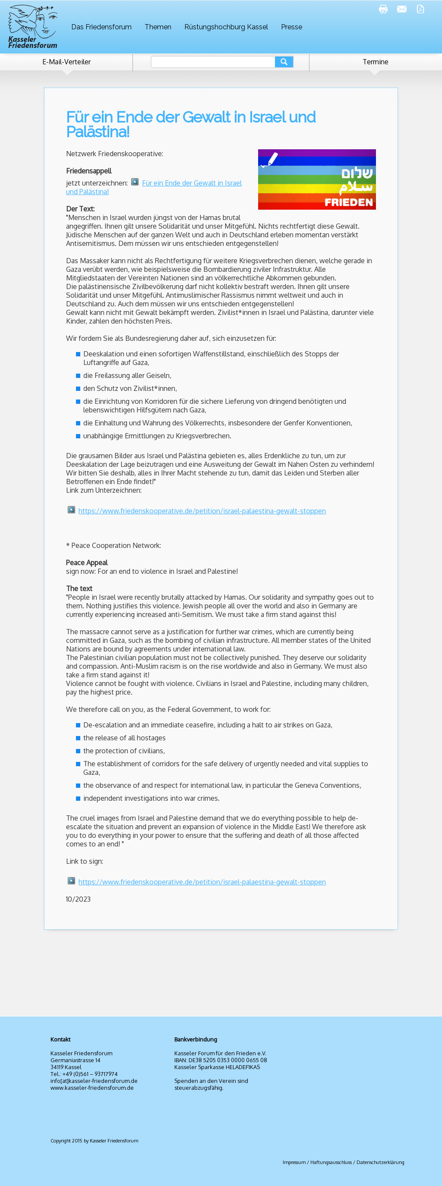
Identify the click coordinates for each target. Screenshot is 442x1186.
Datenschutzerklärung (380, 1162)
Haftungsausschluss (331, 1162)
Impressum (294, 1162)
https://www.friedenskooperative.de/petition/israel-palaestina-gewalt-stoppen (202, 510)
